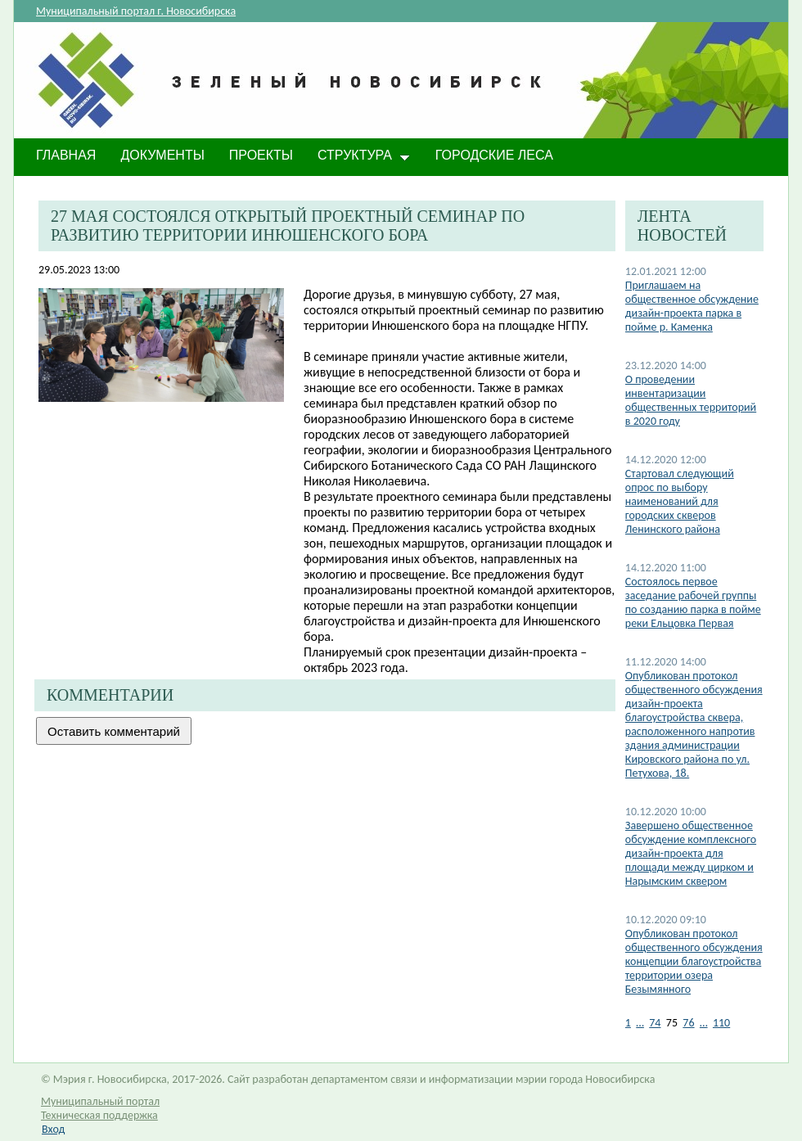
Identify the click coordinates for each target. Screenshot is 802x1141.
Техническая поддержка (99, 1115)
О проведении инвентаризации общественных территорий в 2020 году (690, 400)
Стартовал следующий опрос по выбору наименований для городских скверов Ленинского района (679, 501)
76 (688, 1023)
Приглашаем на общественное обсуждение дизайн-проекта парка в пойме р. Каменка (692, 306)
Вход (53, 1129)
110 (721, 1023)
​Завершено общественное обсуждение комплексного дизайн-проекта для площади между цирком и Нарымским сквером (690, 853)
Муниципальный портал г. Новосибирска (136, 11)
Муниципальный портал (100, 1101)
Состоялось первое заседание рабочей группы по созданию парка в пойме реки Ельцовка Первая (693, 602)
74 (654, 1023)
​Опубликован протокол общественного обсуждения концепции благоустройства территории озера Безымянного (694, 961)
